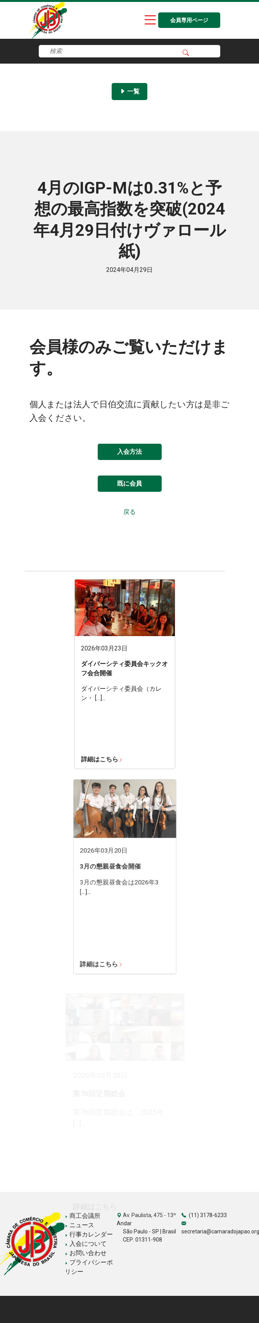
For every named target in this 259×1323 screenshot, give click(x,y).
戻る (129, 511)
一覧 (129, 91)
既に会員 (129, 483)
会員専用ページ (189, 20)
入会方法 (129, 451)
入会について (86, 1243)
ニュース (79, 1225)
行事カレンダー (89, 1234)
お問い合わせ (86, 1253)
